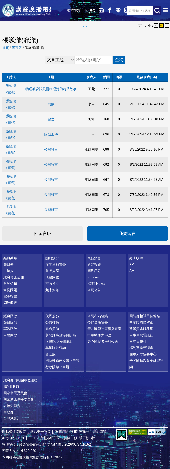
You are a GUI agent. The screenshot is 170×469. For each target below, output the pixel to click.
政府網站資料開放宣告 (72, 431)
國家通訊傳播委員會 (18, 399)
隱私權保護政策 (14, 431)
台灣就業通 (11, 418)
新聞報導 (94, 264)
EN (81, 10)
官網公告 (94, 290)
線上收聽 (89, 10)
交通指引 (52, 283)
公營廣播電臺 (97, 322)
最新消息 (94, 258)
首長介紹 (52, 271)
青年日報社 (137, 341)
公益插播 (52, 322)
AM (132, 271)
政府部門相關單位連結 (20, 380)
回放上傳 (51, 134)
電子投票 (10, 296)
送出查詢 (157, 10)
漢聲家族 (52, 277)
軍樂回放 (10, 335)
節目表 (8, 264)
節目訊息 (94, 271)
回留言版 (42, 233)
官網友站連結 (97, 316)
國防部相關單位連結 (144, 316)
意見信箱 (10, 283)
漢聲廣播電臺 (28, 10)
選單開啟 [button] (166, 10)
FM (131, 264)
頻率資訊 (52, 290)
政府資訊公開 (13, 277)
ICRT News (96, 283)
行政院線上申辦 (57, 367)
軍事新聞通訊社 (141, 335)
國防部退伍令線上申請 (62, 360)
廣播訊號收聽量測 (59, 341)
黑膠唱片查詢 (55, 348)
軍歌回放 (10, 329)
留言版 (17, 48)
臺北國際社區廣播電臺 (104, 329)
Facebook (106, 10)
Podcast (93, 277)
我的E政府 (11, 386)
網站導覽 (70, 10)
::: (85, 25)
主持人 (8, 271)
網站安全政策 (40, 431)
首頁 (5, 48)
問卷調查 (10, 303)
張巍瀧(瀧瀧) (11, 89)
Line (114, 10)
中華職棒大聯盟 (99, 335)
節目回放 (10, 322)
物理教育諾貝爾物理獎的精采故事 (51, 89)
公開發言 (51, 149)
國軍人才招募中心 (143, 354)
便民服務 (52, 316)
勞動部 (8, 412)
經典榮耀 (10, 258)
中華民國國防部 (141, 322)
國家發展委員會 (15, 393)
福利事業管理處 (141, 348)
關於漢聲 (52, 258)
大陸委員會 (11, 406)
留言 (51, 119)
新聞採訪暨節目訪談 (60, 335)
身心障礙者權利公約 (102, 341)
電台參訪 (52, 329)
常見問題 (10, 290)
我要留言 (127, 233)
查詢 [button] (119, 59)
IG (123, 10)
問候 (51, 104)
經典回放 (98, 10)
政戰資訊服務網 (141, 329)
